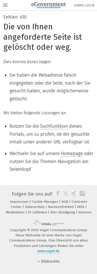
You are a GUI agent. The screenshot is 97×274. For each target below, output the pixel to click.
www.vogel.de (48, 251)
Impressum (19, 201)
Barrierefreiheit (61, 207)
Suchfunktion (54, 126)
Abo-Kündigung (63, 212)
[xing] (73, 194)
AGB (65, 201)
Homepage (72, 153)
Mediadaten (15, 212)
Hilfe (81, 207)
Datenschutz (35, 207)
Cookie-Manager (45, 201)
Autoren (84, 212)
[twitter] (64, 194)
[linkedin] (81, 194)
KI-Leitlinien (38, 212)
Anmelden (84, 5)
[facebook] (56, 194)
